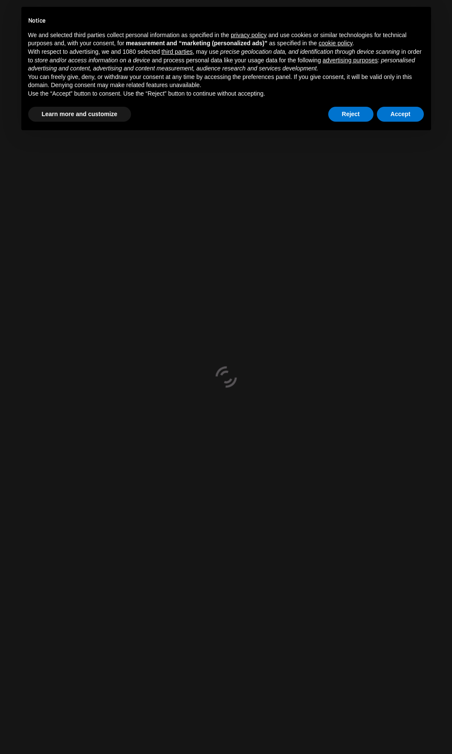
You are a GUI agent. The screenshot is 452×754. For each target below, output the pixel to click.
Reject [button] (351, 114)
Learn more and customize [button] (79, 114)
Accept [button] (401, 114)
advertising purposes (350, 60)
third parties (176, 51)
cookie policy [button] (335, 43)
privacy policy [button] (249, 35)
